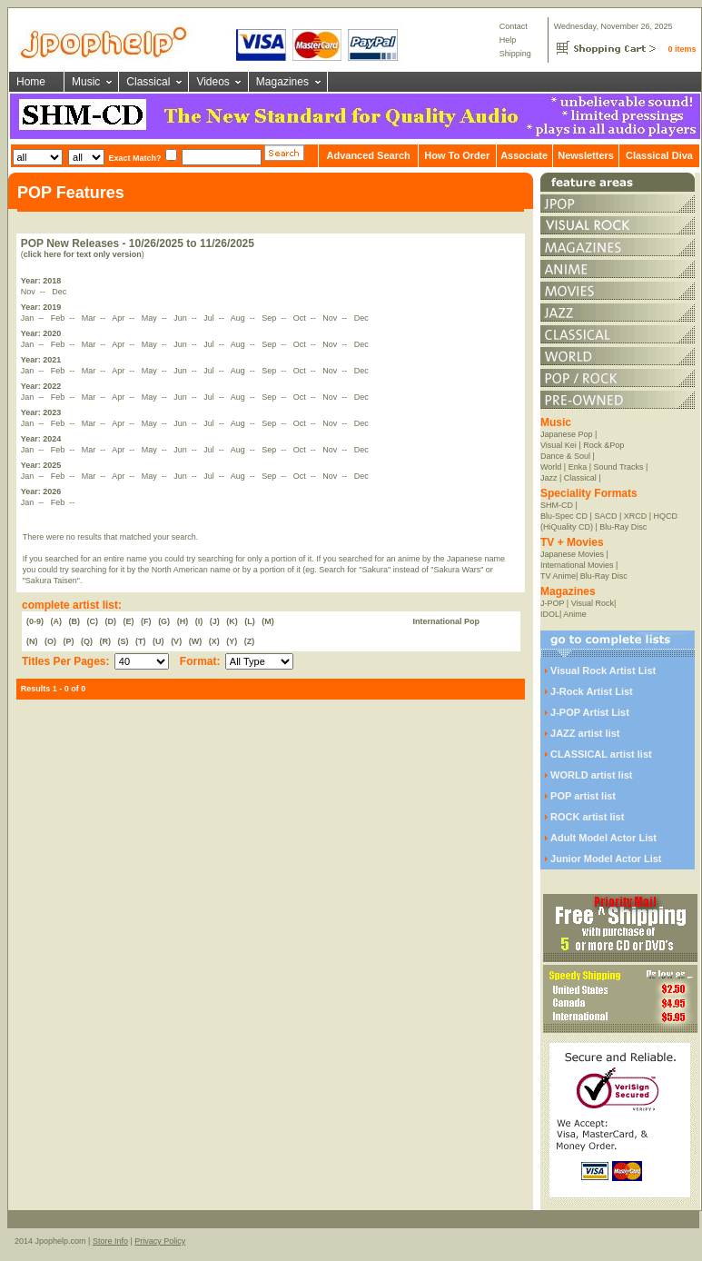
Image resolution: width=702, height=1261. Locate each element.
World (550, 467)
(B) (75, 621)
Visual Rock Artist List (603, 670)
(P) (69, 641)
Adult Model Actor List (603, 837)
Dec (60, 291)
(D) (111, 621)
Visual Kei (558, 445)
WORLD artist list (591, 775)
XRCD (636, 516)
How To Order (456, 155)
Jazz (549, 477)
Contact (513, 26)
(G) (164, 621)
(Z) (249, 641)
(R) (106, 641)
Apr (119, 318)
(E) (129, 621)
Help (508, 40)
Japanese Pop (566, 434)
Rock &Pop (603, 445)
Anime (575, 614)
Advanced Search (368, 155)
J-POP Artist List (589, 712)
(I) (199, 621)
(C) (93, 621)
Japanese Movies (572, 554)
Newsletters (586, 155)
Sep (270, 318)
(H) (183, 621)
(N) (32, 641)
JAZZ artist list (584, 733)
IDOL (549, 614)
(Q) (87, 641)
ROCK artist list (587, 816)
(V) (176, 641)
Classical (148, 81)
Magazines (282, 81)
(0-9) (35, 621)
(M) (268, 621)
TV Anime (558, 576)
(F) (146, 621)
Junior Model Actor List (605, 858)
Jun (181, 318)
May (151, 318)
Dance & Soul (565, 456)
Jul (209, 318)
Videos (212, 81)
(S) (123, 641)
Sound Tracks (619, 467)
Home (30, 81)
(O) (50, 641)
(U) (158, 641)
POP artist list (583, 795)
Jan (28, 318)
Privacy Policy (159, 1241)
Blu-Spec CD (564, 516)
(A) (57, 621)
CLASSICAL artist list (601, 754)
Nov (29, 291)
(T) (140, 641)
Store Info (110, 1241)
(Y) (231, 641)
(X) (214, 641)
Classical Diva (659, 155)
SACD (605, 516)
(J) (215, 621)
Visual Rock (592, 603)
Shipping (515, 53)
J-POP (552, 603)
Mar (90, 318)
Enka (578, 467)
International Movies (577, 565)
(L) (249, 621)
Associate (524, 155)
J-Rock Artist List (591, 691)
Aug (239, 318)
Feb (59, 318)
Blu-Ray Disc (623, 526)
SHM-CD (556, 505)
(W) (196, 641)
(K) (232, 621)
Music (86, 81)
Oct (301, 318)
